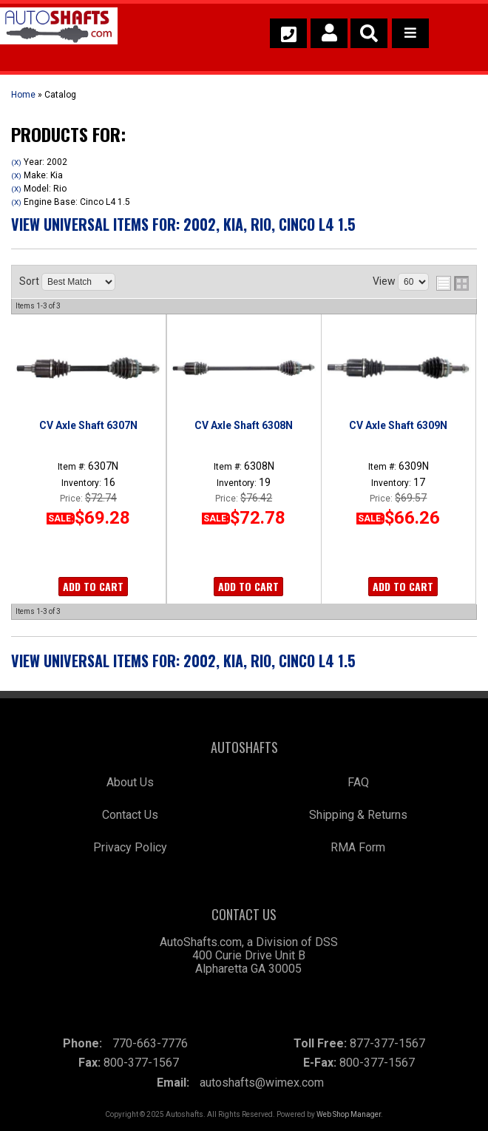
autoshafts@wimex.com (262, 1083)
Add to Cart (93, 586)
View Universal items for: (183, 224)
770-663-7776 (150, 1043)
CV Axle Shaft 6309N (398, 425)
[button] (368, 33)
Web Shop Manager (348, 1114)
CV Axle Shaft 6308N (243, 425)
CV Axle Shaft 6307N (88, 425)
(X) (16, 162)
